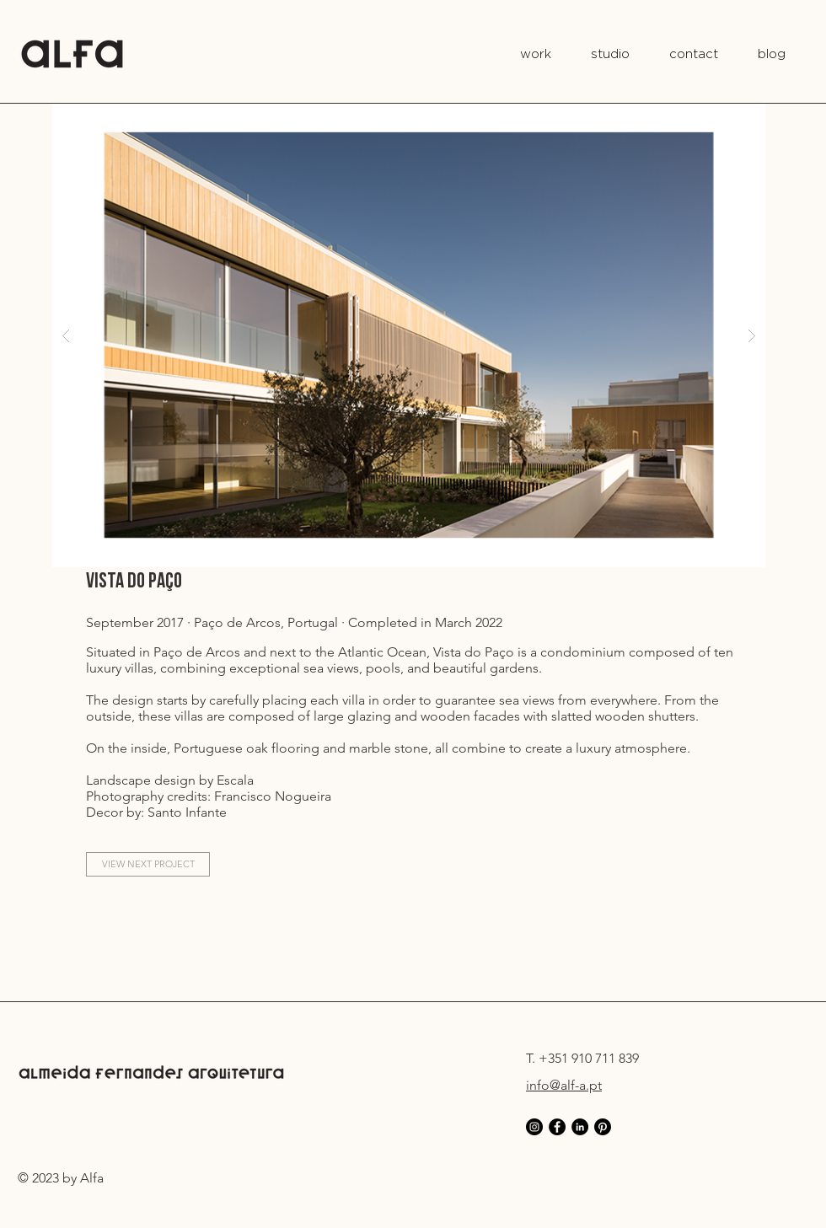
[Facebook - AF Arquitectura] (557, 1126)
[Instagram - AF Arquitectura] (534, 1126)
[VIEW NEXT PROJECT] (148, 864)
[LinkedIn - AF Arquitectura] (579, 1126)
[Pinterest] (602, 1126)
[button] (408, 335)
